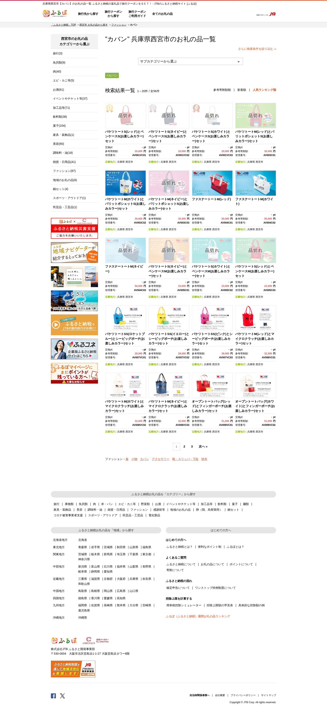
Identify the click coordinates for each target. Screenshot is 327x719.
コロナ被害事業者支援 (68, 515)
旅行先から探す (88, 13)
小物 (134, 459)
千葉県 (134, 554)
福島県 (146, 547)
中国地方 (59, 591)
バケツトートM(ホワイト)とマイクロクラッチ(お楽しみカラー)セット (124, 406)
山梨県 (134, 566)
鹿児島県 (84, 610)
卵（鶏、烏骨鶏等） (209, 509)
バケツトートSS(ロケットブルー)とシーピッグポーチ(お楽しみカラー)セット (125, 338)
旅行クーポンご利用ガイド (137, 14)
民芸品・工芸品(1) (65, 207)
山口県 (134, 591)
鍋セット (233, 509)
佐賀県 (95, 605)
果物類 (69, 504)
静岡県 (95, 571)
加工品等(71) (61, 107)
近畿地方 (110, 161)
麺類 (246, 504)
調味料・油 (95, 509)
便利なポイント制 (209, 546)
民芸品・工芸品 (133, 515)
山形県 (134, 547)
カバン (144, 459)
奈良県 (146, 578)
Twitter (62, 695)
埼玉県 (121, 554)
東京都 (146, 554)
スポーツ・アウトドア (102, 515)
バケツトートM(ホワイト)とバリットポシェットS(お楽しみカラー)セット (125, 203)
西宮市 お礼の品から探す (93, 24)
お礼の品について (212, 564)
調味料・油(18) (63, 152)
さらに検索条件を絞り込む (255, 48)
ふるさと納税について (181, 564)
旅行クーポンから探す (113, 14)
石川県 (108, 566)
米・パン (107, 504)
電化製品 (154, 515)
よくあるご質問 (207, 14)
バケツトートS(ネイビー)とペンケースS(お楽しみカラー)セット (167, 136)
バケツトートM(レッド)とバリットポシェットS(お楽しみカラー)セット (254, 136)
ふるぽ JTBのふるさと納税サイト (55, 14)
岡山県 (108, 591)
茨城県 (82, 554)
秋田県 (121, 547)
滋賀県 (95, 578)
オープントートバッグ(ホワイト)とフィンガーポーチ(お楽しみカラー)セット (255, 406)
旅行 (56, 504)
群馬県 (108, 554)
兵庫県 (121, 161)
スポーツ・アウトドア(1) (69, 198)
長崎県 (108, 605)
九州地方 (59, 605)
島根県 (95, 591)
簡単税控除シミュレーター (183, 605)
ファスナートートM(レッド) (211, 199)
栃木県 (95, 554)
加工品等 (207, 504)
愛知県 (108, 571)
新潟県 (82, 566)
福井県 (121, 566)
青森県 (82, 547)
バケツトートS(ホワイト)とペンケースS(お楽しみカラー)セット (211, 136)
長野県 (146, 566)
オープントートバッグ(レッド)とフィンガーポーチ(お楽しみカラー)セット (211, 406)
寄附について (175, 570)
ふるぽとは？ (235, 546)
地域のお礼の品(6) (65, 180)
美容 (79, 509)
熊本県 (121, 605)
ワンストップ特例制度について (215, 587)
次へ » (203, 446)
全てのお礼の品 (162, 13)
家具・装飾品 (62, 509)
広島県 (121, 591)
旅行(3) (57, 53)
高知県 (121, 598)
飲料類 (222, 504)
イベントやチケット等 (180, 504)
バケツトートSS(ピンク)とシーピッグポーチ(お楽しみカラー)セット (212, 338)
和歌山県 (84, 583)
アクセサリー (160, 459)
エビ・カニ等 (127, 504)
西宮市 (160, 39)
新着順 (241, 89)
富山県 (95, 566)
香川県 (95, 598)
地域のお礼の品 (180, 509)
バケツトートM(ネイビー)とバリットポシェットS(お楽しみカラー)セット (168, 203)
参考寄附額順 (222, 89)
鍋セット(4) (60, 189)
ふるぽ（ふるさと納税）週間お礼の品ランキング (198, 616)
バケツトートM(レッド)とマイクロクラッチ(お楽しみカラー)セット (254, 338)
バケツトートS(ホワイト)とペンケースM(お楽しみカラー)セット (211, 271)
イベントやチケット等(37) (70, 98)
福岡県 (82, 605)
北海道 (82, 539)
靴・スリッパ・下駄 (185, 459)
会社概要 (220, 695)
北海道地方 (60, 539)
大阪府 (121, 578)
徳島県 (82, 598)
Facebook (53, 695)
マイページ (223, 14)
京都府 (108, 578)
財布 (204, 459)
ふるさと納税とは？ (179, 546)
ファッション (118, 24)
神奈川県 (84, 559)
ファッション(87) (64, 171)
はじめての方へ (188, 14)
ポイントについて (241, 564)
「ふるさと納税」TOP (63, 24)
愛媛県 (108, 598)
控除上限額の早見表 (220, 605)
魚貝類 (83, 504)
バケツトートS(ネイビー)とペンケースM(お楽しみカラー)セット (167, 271)
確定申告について (178, 587)
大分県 (134, 605)
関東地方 (59, 554)
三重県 (82, 578)
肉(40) (57, 71)
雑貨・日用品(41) (64, 162)
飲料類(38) (60, 116)
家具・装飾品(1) (63, 134)
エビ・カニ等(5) (63, 80)
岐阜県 (82, 571)
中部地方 (59, 566)
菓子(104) (59, 125)
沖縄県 (82, 617)
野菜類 (145, 504)
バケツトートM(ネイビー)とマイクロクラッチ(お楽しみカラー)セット (168, 406)
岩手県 (95, 547)
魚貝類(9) (59, 62)
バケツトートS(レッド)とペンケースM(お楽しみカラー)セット (254, 271)
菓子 (235, 504)
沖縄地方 (59, 617)
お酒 (158, 504)
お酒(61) (58, 89)
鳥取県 (82, 591)
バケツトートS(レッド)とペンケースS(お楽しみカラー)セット (124, 136)
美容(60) (58, 143)
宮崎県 (146, 605)
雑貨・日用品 (116, 509)
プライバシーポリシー (243, 695)
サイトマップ (268, 695)
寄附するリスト (236, 14)
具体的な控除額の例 (251, 605)
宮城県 (108, 547)
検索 (248, 14)
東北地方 (59, 547)
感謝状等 (159, 509)
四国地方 (59, 598)
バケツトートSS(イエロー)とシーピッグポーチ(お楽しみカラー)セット (168, 338)
